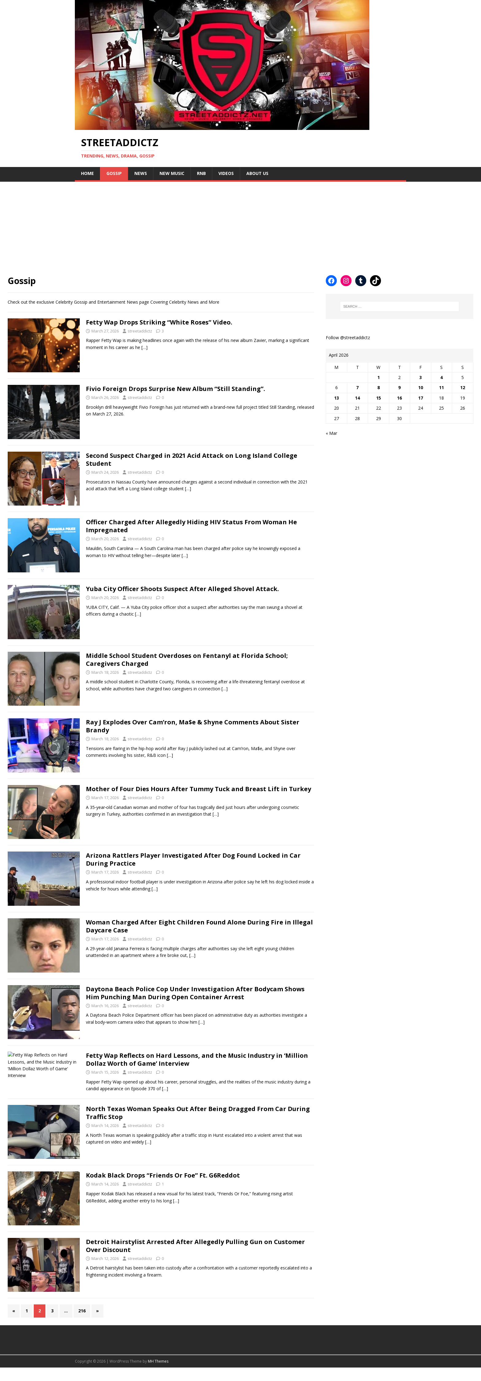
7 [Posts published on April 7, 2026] (357, 387)
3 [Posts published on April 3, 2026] (420, 377)
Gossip (114, 173)
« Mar (331, 433)
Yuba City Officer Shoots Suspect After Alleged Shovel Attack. (182, 589)
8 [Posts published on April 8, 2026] (378, 387)
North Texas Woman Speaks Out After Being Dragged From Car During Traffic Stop (198, 1126)
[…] (144, 347)
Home (87, 173)
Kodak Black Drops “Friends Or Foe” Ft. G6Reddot (163, 1189)
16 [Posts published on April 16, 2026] (399, 398)
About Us (257, 173)
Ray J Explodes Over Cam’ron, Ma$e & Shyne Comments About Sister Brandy (192, 726)
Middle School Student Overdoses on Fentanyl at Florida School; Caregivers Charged (187, 659)
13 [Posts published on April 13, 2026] (336, 398)
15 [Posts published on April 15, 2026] (378, 398)
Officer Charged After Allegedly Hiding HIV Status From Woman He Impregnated (191, 526)
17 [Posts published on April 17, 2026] (420, 398)
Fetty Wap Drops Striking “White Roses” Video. (159, 322)
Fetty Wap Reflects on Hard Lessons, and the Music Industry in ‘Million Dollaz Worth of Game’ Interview (197, 1059)
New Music (172, 173)
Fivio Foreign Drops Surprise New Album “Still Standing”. (175, 389)
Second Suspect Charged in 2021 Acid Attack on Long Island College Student (191, 459)
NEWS (140, 173)
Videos (226, 173)
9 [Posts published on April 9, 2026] (399, 387)
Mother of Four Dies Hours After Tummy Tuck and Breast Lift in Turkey (198, 789)
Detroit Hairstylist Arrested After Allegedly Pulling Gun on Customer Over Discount (195, 1259)
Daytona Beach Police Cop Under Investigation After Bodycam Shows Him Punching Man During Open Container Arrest (195, 993)
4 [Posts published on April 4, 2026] (441, 377)
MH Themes (158, 1374)
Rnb (201, 173)
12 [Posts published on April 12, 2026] (462, 387)
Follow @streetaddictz (348, 337)
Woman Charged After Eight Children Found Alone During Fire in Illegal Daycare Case (199, 926)
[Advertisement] (184, 224)
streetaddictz (140, 331)
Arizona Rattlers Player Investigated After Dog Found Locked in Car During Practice (193, 859)
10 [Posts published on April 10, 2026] (420, 387)
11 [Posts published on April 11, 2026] (441, 387)
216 (82, 1324)
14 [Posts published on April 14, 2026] (357, 398)
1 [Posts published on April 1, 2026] (378, 377)
